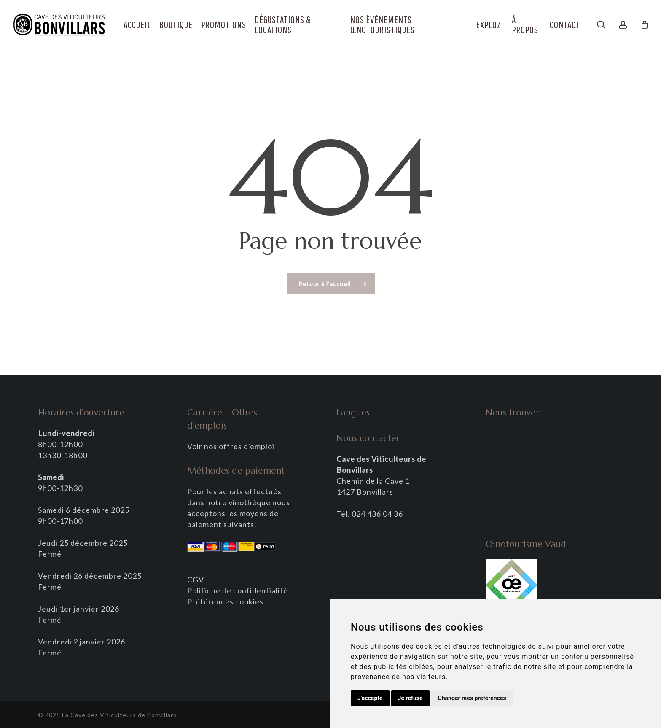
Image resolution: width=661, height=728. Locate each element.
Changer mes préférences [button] (472, 698)
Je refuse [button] (410, 698)
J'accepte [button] (370, 698)
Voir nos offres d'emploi (230, 446)
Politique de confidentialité (237, 590)
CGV (195, 579)
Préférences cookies (225, 601)
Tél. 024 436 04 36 (369, 513)
